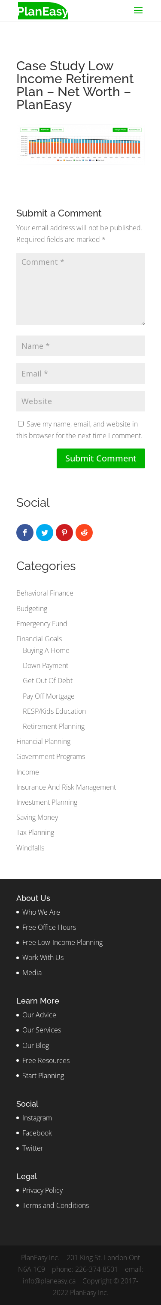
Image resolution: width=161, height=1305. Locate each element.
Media (32, 972)
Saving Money (37, 817)
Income (27, 772)
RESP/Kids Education (54, 711)
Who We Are (41, 912)
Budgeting (31, 608)
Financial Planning (43, 741)
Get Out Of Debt (48, 680)
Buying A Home (46, 650)
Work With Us (43, 957)
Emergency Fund (41, 623)
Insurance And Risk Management (66, 787)
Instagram (37, 1118)
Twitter (32, 1148)
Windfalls (30, 848)
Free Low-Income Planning (62, 942)
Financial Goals (39, 638)
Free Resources (46, 1060)
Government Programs (50, 756)
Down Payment (45, 665)
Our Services (41, 1030)
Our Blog (35, 1045)
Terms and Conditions (55, 1205)
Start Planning (43, 1075)
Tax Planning (35, 832)
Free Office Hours (49, 927)
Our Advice (39, 1015)
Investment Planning (46, 802)
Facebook (37, 1133)
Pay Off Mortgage (49, 696)
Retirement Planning (54, 726)
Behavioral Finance (44, 593)
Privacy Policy (42, 1190)
